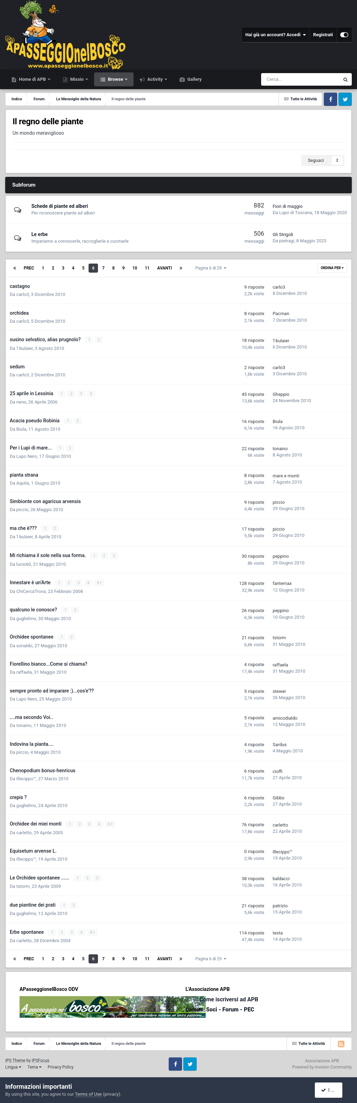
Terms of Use (88, 1094)
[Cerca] (280, 79)
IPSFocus (40, 1058)
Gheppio (281, 394)
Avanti (164, 268)
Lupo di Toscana (295, 212)
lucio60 (23, 562)
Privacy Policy (61, 1064)
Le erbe (39, 234)
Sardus (280, 742)
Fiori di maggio (288, 206)
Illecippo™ (26, 777)
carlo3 (22, 294)
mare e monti (286, 474)
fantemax (282, 582)
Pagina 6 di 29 (210, 268)
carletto (24, 830)
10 (134, 268)
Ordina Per (332, 268)
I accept (332, 1090)
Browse (115, 79)
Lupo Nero (26, 455)
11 (147, 268)
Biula (21, 428)
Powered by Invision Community (322, 1064)
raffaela (24, 670)
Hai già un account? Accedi (275, 35)
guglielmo (26, 616)
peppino (281, 555)
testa (278, 930)
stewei (279, 689)
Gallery (194, 79)
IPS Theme (15, 1058)
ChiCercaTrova (31, 590)
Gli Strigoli (283, 234)
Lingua (13, 1064)
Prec (29, 268)
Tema (34, 1064)
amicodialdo (285, 716)
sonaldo (24, 644)
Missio (77, 79)
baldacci (281, 876)
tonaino (280, 448)
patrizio (280, 903)
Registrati (323, 34)
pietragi (286, 240)
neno (21, 401)
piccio (22, 508)
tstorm (279, 636)
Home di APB (32, 79)
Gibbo (278, 796)
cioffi (277, 769)
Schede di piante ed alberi (59, 206)
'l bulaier (24, 348)
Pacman (281, 313)
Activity (155, 79)
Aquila (22, 482)
